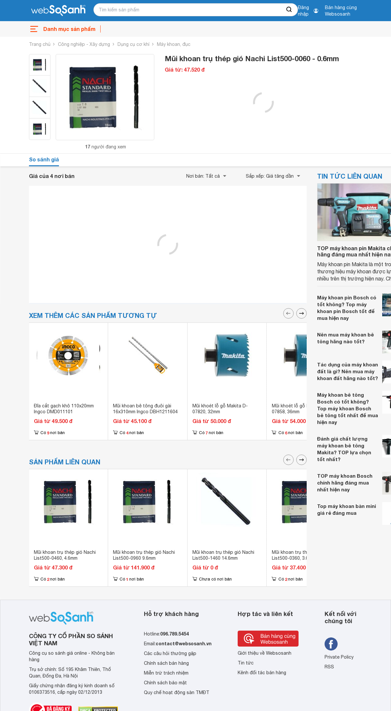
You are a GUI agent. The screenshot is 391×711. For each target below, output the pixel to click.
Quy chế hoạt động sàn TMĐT (176, 692)
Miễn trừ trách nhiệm (166, 673)
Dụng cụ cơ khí (133, 44)
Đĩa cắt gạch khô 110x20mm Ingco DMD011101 (64, 408)
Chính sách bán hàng (166, 663)
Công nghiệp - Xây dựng (84, 44)
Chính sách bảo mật (165, 682)
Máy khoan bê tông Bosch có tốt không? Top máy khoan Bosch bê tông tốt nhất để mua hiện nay (347, 408)
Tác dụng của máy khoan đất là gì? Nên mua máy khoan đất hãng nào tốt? (347, 371)
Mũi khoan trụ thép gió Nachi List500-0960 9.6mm (144, 555)
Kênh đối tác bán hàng (262, 672)
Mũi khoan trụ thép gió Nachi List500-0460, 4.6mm (65, 555)
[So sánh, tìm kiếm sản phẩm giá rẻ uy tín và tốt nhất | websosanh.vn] (58, 11)
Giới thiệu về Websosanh (264, 653)
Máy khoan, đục (173, 44)
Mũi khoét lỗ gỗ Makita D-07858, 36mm (299, 408)
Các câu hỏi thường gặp (170, 653)
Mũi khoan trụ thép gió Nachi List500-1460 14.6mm (223, 555)
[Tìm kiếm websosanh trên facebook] (331, 643)
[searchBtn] (289, 10)
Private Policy (339, 657)
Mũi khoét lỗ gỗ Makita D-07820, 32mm (220, 408)
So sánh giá (44, 159)
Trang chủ (39, 44)
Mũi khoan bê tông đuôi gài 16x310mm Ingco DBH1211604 (145, 408)
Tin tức (246, 662)
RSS (329, 666)
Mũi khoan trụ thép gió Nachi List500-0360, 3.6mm (303, 555)
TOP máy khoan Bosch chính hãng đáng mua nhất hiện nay (344, 482)
